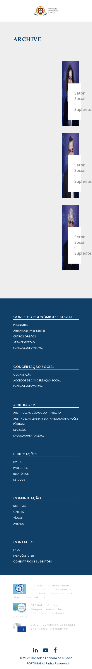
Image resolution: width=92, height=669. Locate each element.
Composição (22, 374)
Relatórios (21, 474)
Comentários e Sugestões (32, 561)
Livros (17, 462)
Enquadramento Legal (28, 348)
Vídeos (18, 518)
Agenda (18, 523)
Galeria (18, 512)
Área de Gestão (24, 342)
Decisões (19, 430)
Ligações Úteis (24, 555)
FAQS (16, 550)
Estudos (19, 479)
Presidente (20, 325)
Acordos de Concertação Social (37, 380)
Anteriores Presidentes (29, 330)
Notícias (19, 506)
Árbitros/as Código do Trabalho (37, 413)
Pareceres (20, 468)
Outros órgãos (24, 336)
